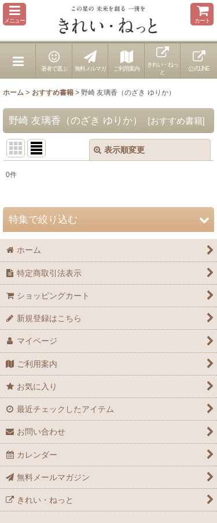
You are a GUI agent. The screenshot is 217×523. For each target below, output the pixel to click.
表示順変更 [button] (119, 149)
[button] (14, 14)
